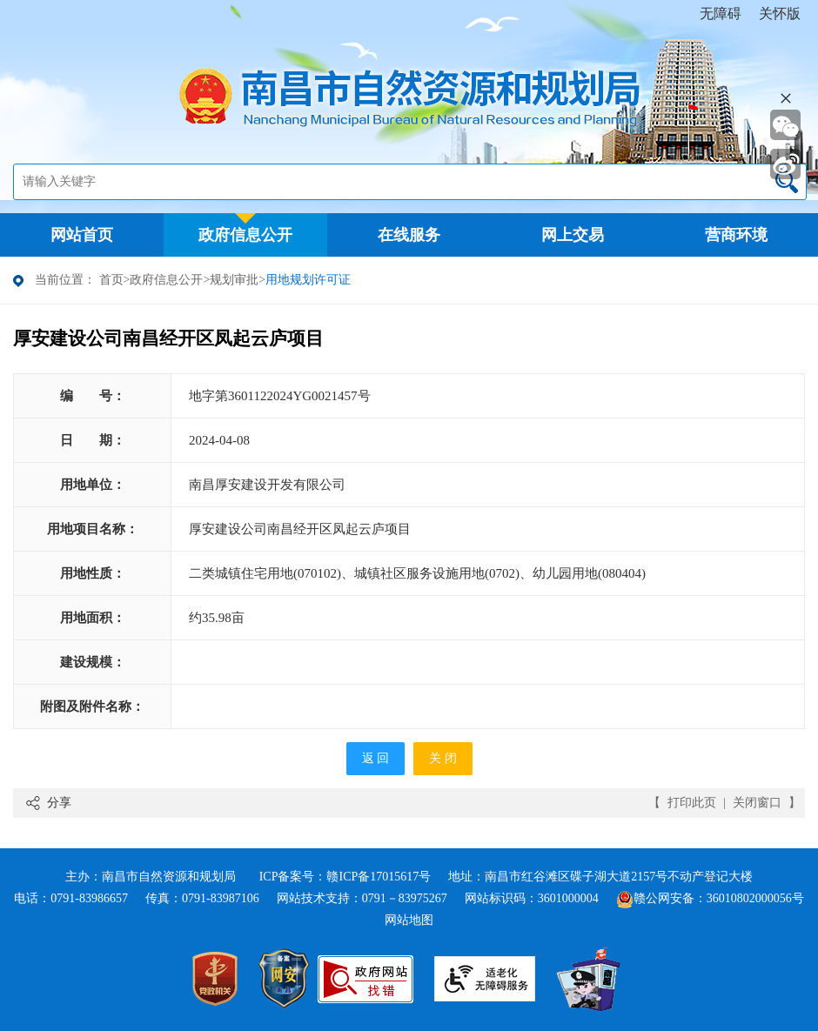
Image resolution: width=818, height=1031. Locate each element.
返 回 (376, 758)
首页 (111, 279)
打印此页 (691, 802)
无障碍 (720, 13)
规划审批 (234, 279)
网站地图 (409, 920)
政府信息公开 (166, 279)
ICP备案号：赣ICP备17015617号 (345, 876)
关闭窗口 (757, 802)
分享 (59, 802)
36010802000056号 (755, 898)
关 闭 (443, 758)
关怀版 (780, 13)
